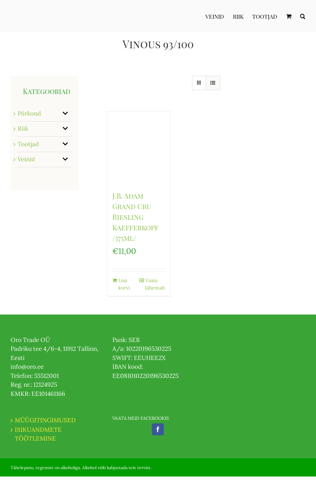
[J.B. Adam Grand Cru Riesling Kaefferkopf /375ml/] (139, 147)
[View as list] (213, 83)
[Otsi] (302, 16)
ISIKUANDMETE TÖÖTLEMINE (38, 434)
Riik (23, 128)
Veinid (26, 159)
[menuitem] (219, 16)
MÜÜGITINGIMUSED (45, 420)
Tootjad (28, 144)
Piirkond (29, 113)
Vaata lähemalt (155, 284)
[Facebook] (158, 429)
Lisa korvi (124, 284)
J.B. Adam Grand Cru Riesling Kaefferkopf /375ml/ (135, 217)
